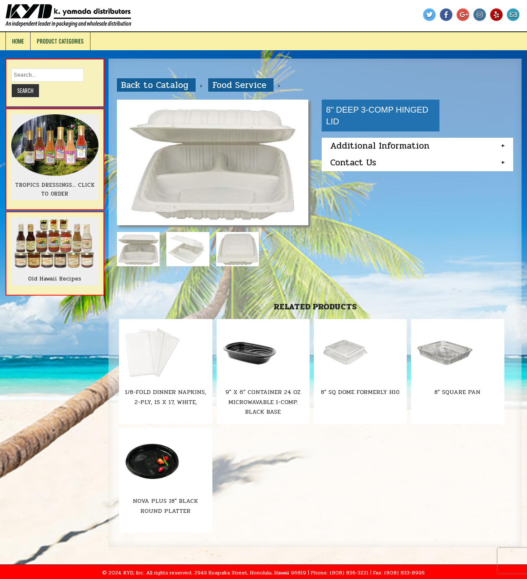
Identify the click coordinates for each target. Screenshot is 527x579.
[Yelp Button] (496, 14)
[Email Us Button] (513, 14)
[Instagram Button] (479, 14)
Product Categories (60, 41)
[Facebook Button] (446, 14)
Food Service (240, 85)
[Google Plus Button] (463, 14)
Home (18, 41)
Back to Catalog (156, 85)
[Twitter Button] (429, 14)
